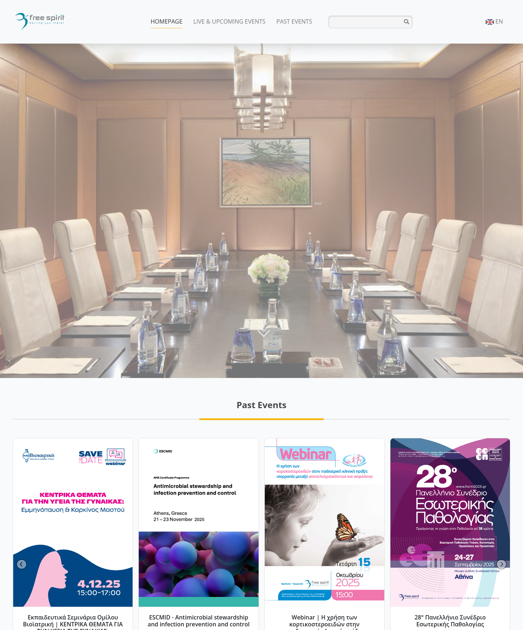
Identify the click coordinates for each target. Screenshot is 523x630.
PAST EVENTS (294, 21)
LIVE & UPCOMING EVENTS (229, 21)
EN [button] (494, 21)
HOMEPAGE (167, 21)
